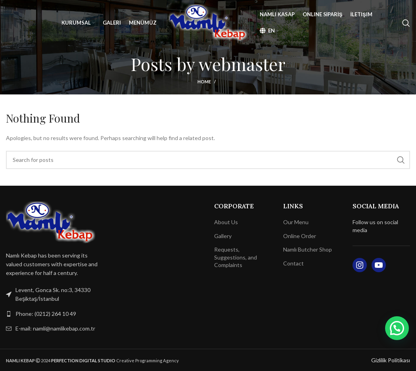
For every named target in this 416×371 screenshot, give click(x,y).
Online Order (299, 236)
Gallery (223, 236)
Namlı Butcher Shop (307, 249)
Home (204, 81)
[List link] (52, 313)
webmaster (242, 63)
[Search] (406, 23)
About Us (226, 222)
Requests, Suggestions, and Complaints (235, 257)
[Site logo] (208, 22)
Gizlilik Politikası (390, 360)
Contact (293, 263)
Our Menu (296, 222)
